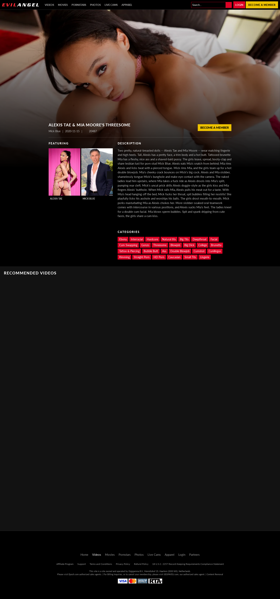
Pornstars (79, 4)
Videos (49, 4)
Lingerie (204, 257)
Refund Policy (141, 564)
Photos (95, 4)
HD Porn (159, 257)
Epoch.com (74, 574)
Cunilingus (215, 251)
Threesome (159, 245)
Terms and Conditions (101, 564)
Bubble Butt (151, 251)
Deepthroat (199, 239)
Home (84, 554)
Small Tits (190, 257)
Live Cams (111, 4)
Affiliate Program (65, 564)
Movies (63, 4)
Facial (214, 239)
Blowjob (175, 245)
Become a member (262, 4)
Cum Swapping (128, 245)
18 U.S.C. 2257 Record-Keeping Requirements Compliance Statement (188, 564)
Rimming (124, 257)
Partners (194, 554)
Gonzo (145, 245)
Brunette (216, 245)
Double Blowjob (180, 251)
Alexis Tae (56, 198)
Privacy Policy (123, 564)
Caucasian (174, 257)
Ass (164, 251)
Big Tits (184, 239)
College (202, 245)
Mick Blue (89, 198)
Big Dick (189, 245)
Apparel (127, 4)
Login (239, 4)
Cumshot (199, 251)
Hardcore (152, 239)
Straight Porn (142, 257)
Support (81, 564)
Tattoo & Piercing (129, 251)
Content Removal (215, 574)
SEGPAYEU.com (171, 574)
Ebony (123, 239)
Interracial (137, 239)
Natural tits (169, 239)
